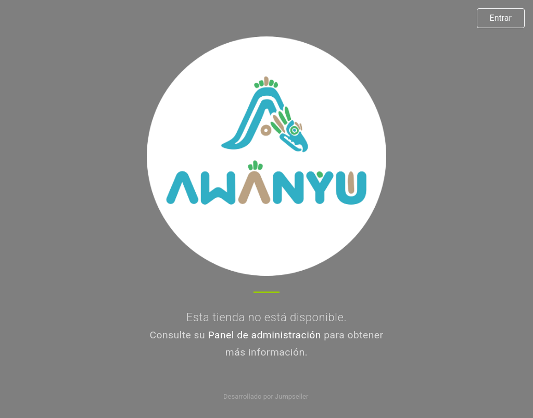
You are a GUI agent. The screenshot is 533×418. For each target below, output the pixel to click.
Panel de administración (264, 335)
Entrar (501, 18)
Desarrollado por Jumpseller (265, 396)
